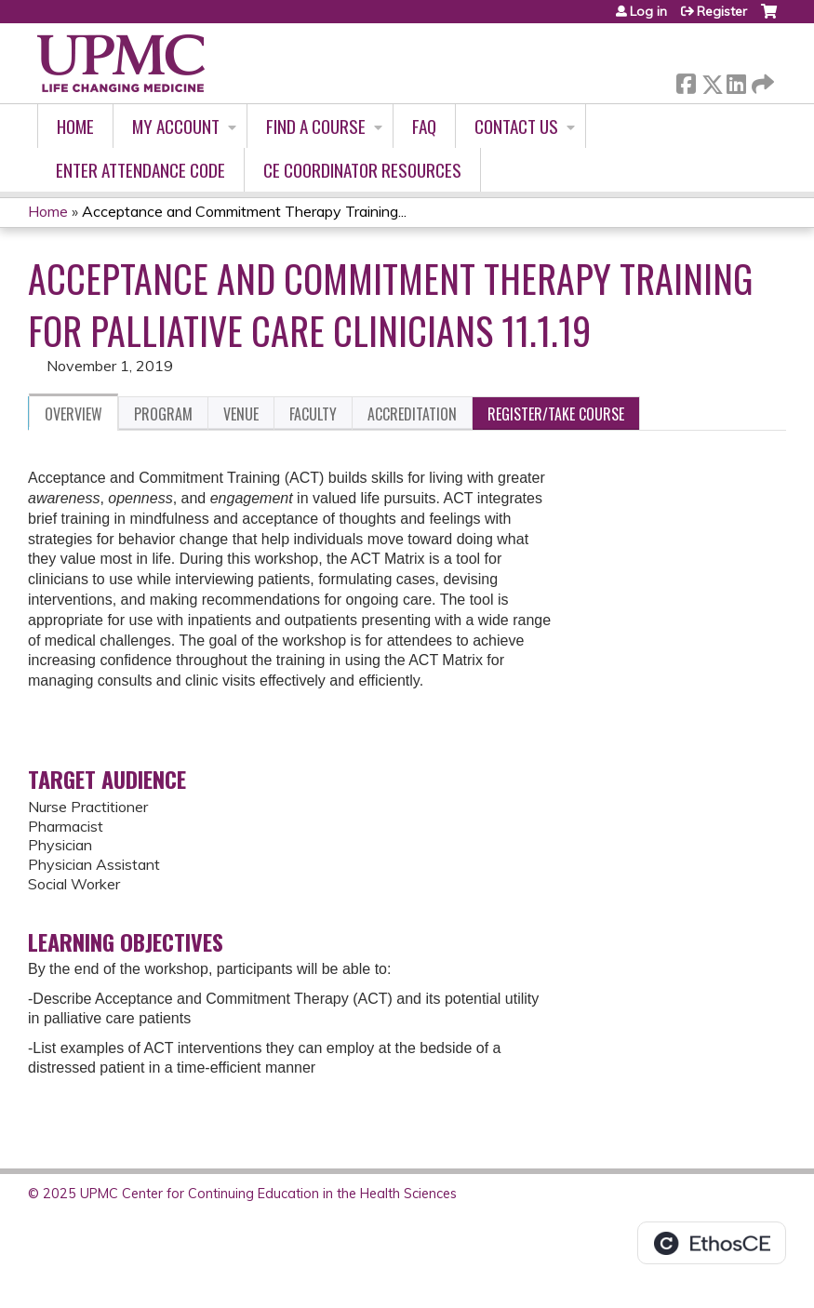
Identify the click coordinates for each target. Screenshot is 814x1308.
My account (176, 126)
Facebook (685, 80)
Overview (73, 414)
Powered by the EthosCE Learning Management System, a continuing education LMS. (711, 1242)
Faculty (313, 414)
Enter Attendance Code (140, 169)
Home (75, 126)
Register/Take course (555, 414)
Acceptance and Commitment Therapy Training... (244, 211)
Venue (241, 414)
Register (722, 11)
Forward (761, 80)
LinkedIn (736, 80)
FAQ (424, 126)
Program (163, 414)
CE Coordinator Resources (362, 169)
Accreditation (412, 414)
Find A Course (316, 126)
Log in (648, 11)
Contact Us (516, 126)
